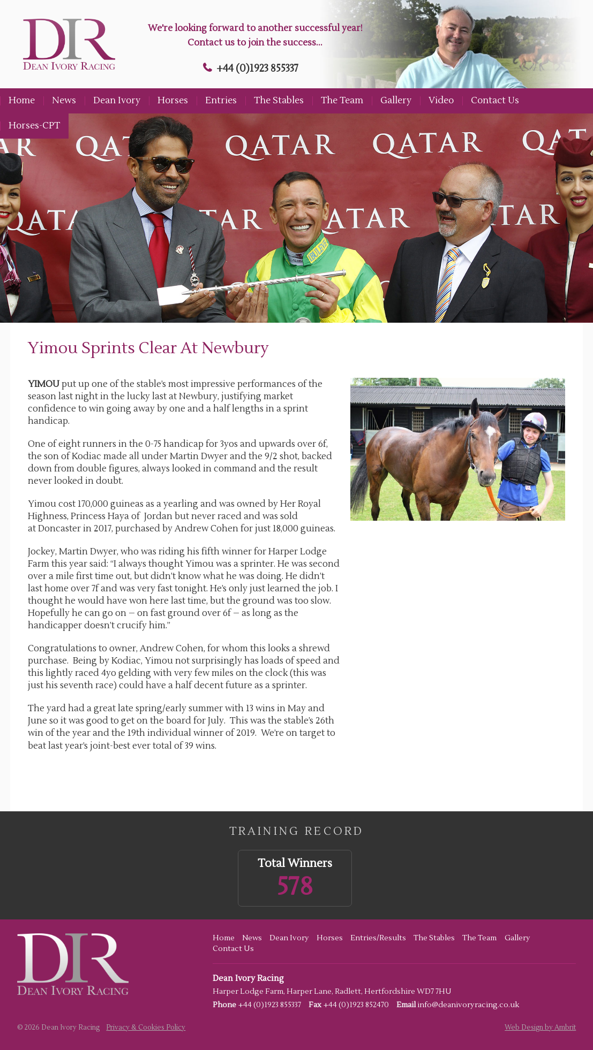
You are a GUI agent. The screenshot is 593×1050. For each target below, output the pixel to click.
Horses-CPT (34, 126)
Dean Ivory (116, 100)
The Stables (279, 100)
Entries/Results (378, 938)
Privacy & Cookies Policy (145, 1027)
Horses (172, 100)
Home (22, 100)
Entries (221, 100)
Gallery (395, 100)
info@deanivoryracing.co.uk (468, 1005)
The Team (342, 100)
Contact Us (495, 100)
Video (441, 100)
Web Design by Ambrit (540, 1027)
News (64, 100)
